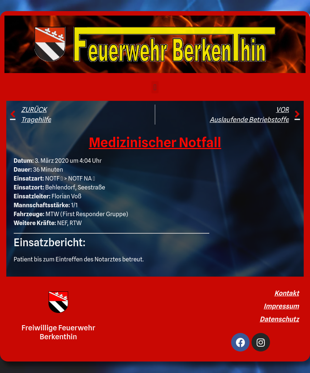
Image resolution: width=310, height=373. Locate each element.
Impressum (281, 306)
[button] (155, 87)
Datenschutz (279, 319)
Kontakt (286, 293)
